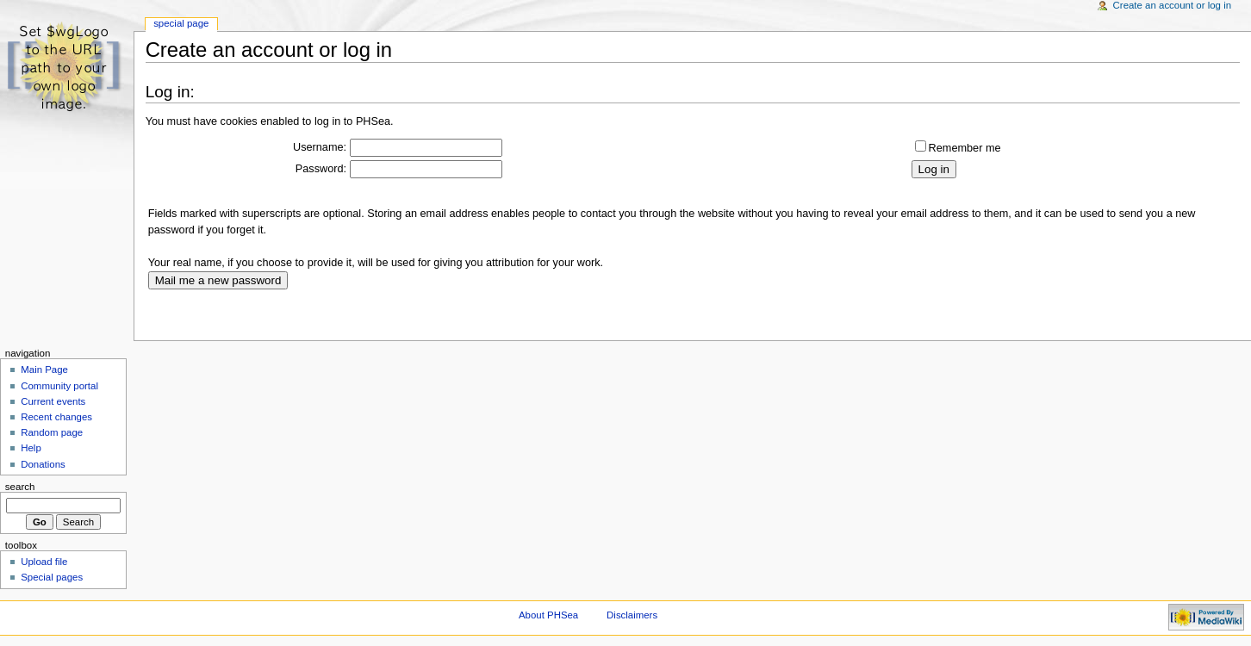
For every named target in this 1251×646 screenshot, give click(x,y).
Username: (319, 147)
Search (20, 486)
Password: (321, 169)
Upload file (44, 561)
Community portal (59, 386)
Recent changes (56, 417)
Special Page (180, 23)
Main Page (44, 369)
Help (31, 448)
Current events (53, 401)
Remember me (965, 148)
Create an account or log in (1172, 5)
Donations (43, 464)
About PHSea (548, 615)
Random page (52, 432)
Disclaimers (632, 615)
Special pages (52, 577)
